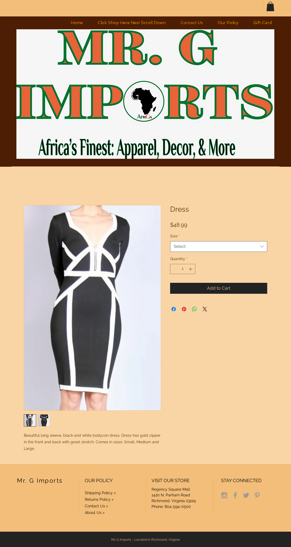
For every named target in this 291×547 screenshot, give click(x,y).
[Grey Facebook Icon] (235, 495)
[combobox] (218, 246)
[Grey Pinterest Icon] (257, 495)
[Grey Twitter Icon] (246, 495)
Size (175, 236)
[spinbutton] (183, 269)
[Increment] (191, 269)
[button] (270, 6)
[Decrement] (174, 269)
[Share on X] (205, 309)
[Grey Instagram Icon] (224, 495)
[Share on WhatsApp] (194, 309)
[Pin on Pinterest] (184, 309)
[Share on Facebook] (173, 309)
